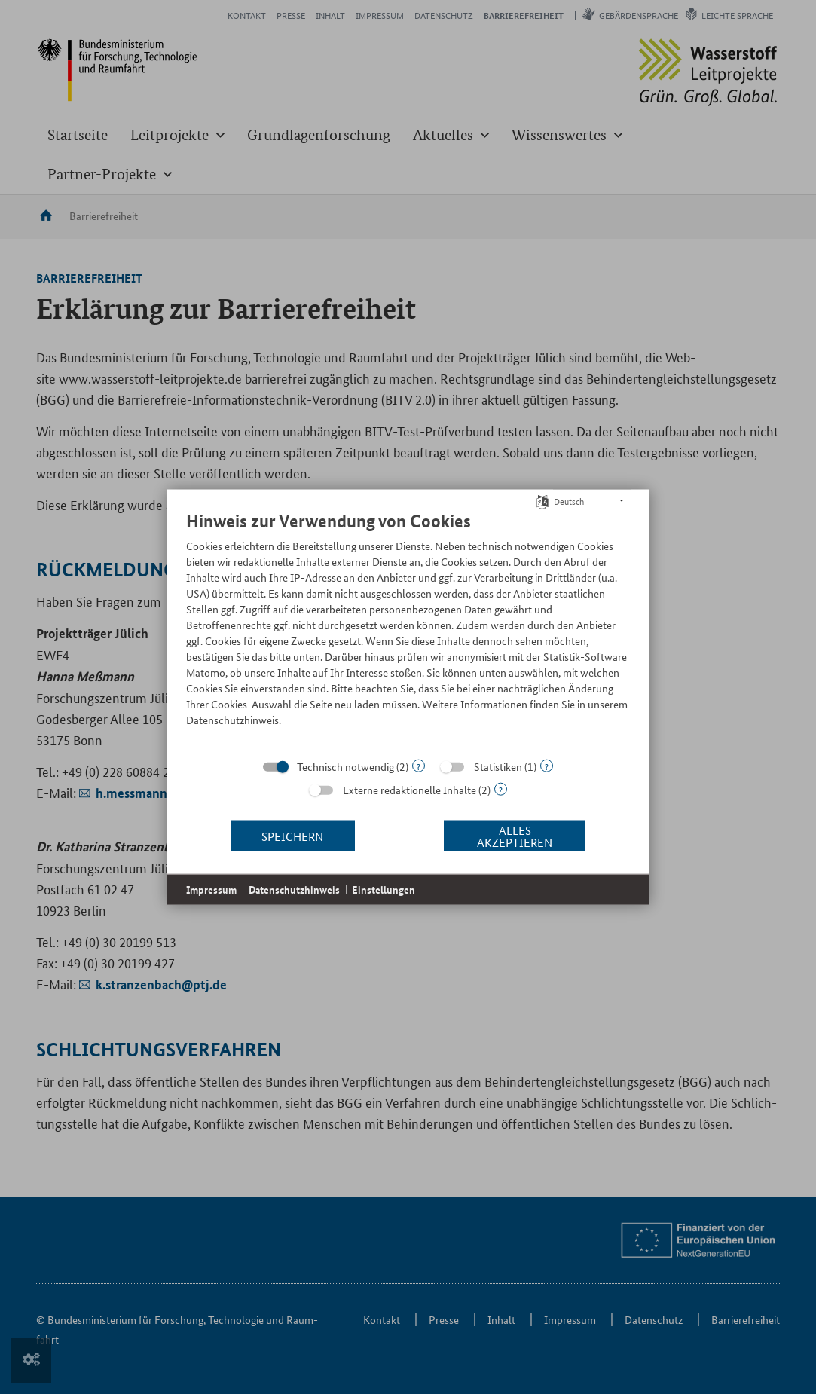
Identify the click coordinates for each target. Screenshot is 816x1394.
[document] (408, 629)
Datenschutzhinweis (294, 889)
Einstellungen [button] (383, 889)
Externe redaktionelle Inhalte (409, 789)
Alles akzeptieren (514, 835)
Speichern (292, 835)
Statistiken (498, 766)
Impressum (211, 889)
